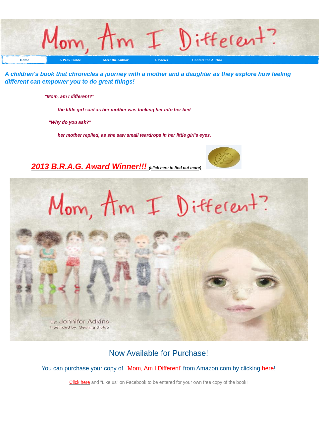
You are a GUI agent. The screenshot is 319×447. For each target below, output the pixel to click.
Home (24, 60)
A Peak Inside (70, 60)
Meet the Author (116, 60)
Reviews (161, 60)
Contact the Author (207, 60)
